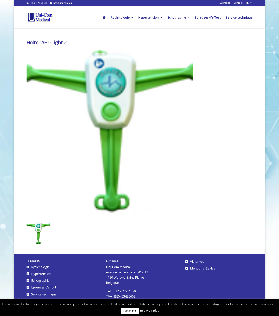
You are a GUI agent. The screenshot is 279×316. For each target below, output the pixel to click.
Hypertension (148, 17)
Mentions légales (202, 268)
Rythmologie (120, 17)
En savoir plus (149, 310)
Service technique (239, 17)
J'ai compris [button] (130, 310)
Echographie (176, 17)
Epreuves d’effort (208, 17)
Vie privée (197, 261)
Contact (238, 3)
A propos (225, 3)
